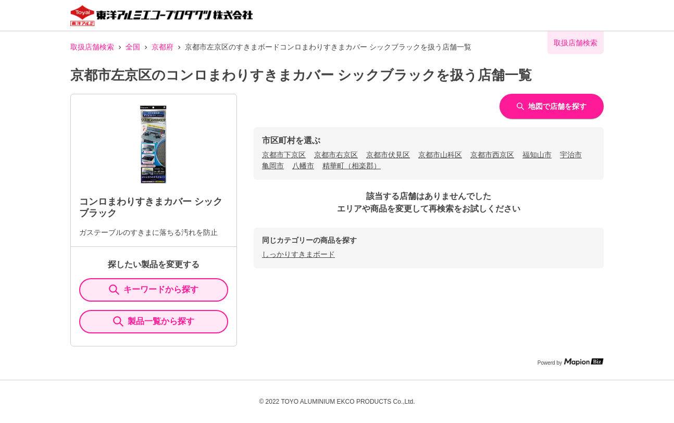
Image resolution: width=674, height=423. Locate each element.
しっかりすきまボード (298, 254)
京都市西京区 (492, 155)
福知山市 (537, 155)
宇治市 (571, 155)
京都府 (162, 47)
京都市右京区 (336, 155)
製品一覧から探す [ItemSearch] (153, 321)
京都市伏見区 (388, 155)
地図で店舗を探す (551, 106)
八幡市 (303, 165)
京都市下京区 (284, 155)
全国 (133, 47)
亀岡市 (273, 165)
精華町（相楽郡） (351, 165)
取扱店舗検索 (92, 47)
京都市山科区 (440, 155)
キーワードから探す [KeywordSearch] (153, 289)
